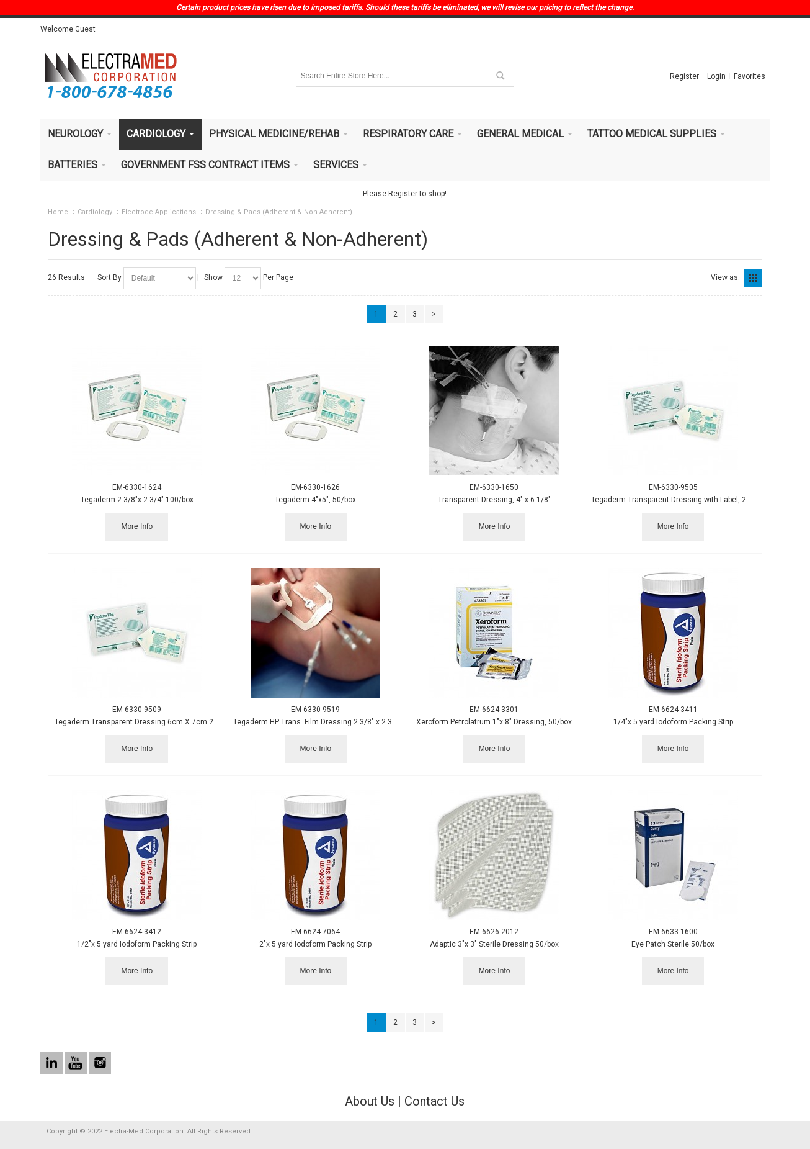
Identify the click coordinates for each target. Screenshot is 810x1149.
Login (716, 76)
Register (684, 76)
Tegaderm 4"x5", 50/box (315, 499)
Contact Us (434, 1101)
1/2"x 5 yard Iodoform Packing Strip (137, 944)
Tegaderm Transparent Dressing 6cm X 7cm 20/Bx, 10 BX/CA (161, 722)
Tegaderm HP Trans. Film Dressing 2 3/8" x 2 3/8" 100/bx (330, 722)
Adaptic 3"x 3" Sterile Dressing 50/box (494, 944)
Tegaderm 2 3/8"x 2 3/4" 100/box (137, 499)
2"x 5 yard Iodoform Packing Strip (315, 944)
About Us (369, 1101)
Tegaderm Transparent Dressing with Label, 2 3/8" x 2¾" (686, 499)
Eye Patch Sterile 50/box (672, 944)
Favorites (749, 76)
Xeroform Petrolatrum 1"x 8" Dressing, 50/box (494, 722)
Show (213, 277)
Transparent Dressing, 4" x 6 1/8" (494, 499)
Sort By (109, 277)
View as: (725, 277)
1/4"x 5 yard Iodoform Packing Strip (673, 722)
